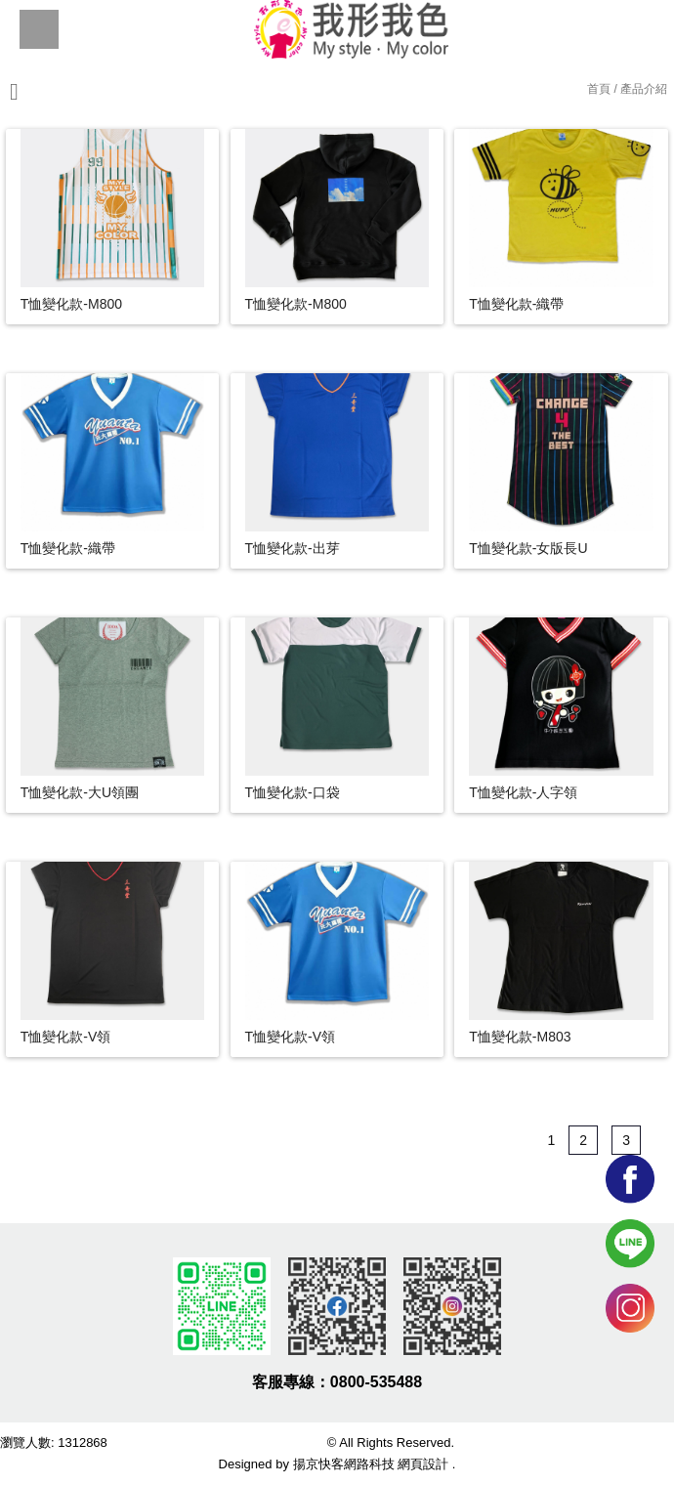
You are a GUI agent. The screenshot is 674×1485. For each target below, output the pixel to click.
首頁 (599, 89)
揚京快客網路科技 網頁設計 (371, 1464)
